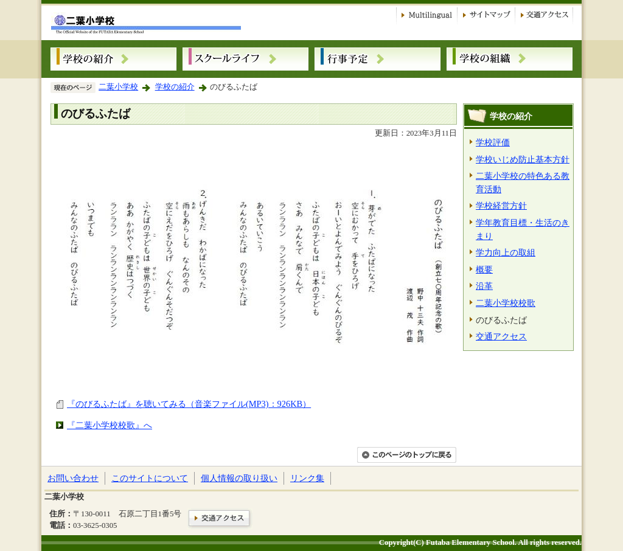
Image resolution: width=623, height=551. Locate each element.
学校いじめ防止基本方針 (522, 159)
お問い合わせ (73, 478)
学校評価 (493, 142)
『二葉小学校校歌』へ (109, 425)
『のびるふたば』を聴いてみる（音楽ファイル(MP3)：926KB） (189, 404)
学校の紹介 (175, 87)
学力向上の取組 (505, 252)
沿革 (484, 286)
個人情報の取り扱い (239, 478)
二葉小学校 (118, 87)
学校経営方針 (501, 205)
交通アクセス (501, 336)
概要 (484, 269)
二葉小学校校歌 (505, 303)
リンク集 (307, 478)
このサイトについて (149, 478)
